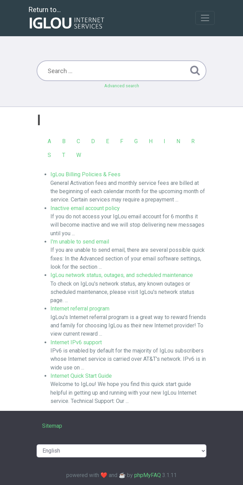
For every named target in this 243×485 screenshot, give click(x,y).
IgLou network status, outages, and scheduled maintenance (121, 275)
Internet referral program (79, 308)
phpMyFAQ (147, 475)
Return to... (67, 18)
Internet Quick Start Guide (81, 376)
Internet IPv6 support (76, 342)
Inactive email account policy (85, 208)
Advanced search (121, 85)
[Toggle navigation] (205, 18)
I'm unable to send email (79, 241)
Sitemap (52, 426)
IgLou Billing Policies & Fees (85, 174)
